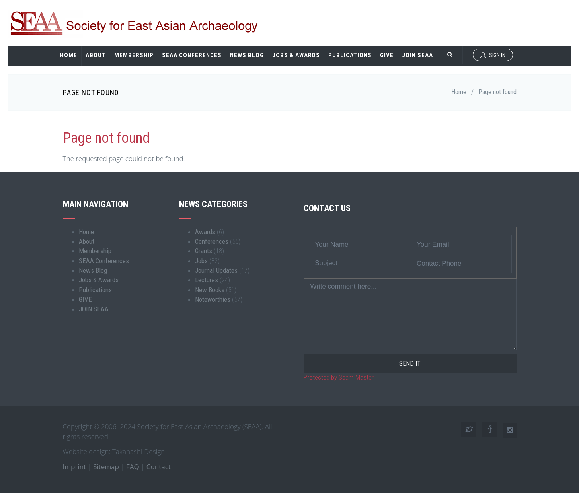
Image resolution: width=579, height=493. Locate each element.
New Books (209, 290)
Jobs (201, 261)
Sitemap (106, 466)
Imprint (74, 466)
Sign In (492, 55)
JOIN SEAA (417, 55)
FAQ (132, 466)
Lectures (206, 280)
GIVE (387, 55)
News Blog (247, 55)
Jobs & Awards (296, 55)
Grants (203, 251)
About (96, 55)
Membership (134, 55)
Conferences (211, 241)
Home (68, 55)
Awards (205, 232)
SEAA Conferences (192, 55)
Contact (158, 466)
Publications (350, 55)
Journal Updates (216, 270)
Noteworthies (212, 299)
